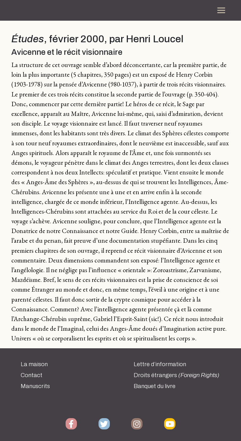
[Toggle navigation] (221, 10)
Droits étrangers (176, 375)
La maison (34, 364)
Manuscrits (35, 386)
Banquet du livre (154, 386)
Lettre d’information (160, 364)
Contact (31, 375)
